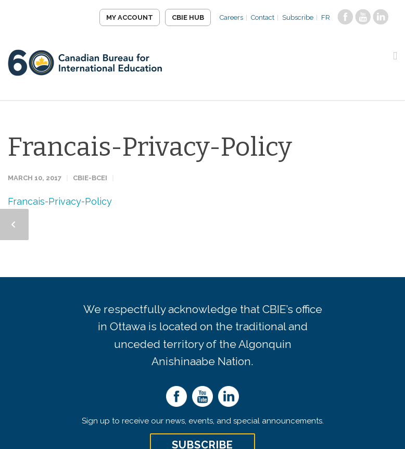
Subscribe (297, 17)
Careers (231, 17)
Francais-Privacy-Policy (150, 147)
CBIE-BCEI (90, 178)
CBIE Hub (188, 17)
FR (325, 17)
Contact (262, 17)
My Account (129, 17)
